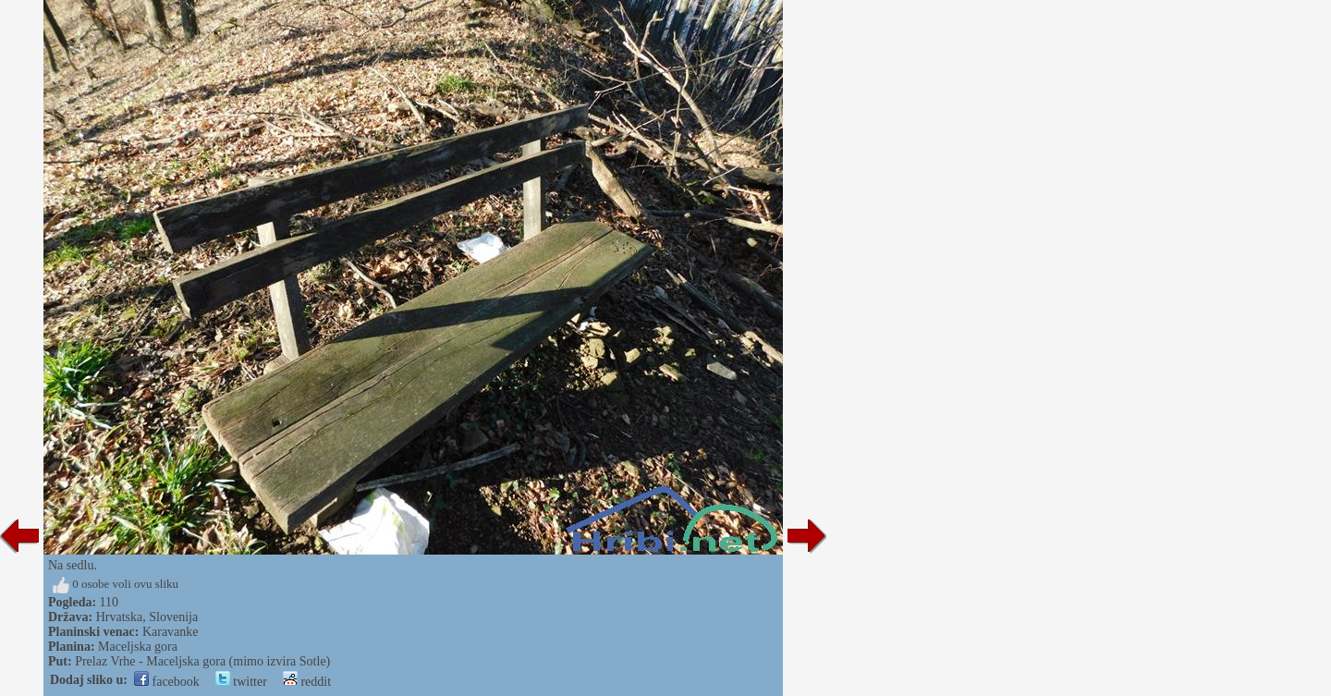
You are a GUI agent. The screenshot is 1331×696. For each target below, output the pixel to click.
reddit (307, 682)
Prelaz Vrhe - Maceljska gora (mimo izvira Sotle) (202, 661)
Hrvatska (119, 617)
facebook (167, 682)
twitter (241, 682)
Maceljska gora (137, 646)
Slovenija (173, 617)
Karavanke (170, 632)
